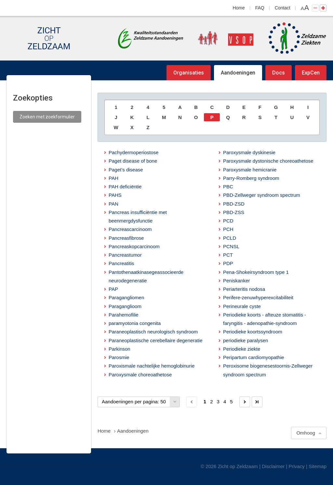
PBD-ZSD (234, 204)
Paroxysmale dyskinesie (249, 152)
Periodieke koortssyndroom (252, 331)
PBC (228, 186)
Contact (282, 7)
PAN (113, 204)
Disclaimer (273, 466)
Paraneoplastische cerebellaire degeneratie (156, 340)
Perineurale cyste (242, 306)
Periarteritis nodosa (244, 289)
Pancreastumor (125, 255)
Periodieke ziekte (241, 349)
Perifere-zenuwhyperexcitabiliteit (258, 297)
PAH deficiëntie (125, 186)
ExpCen (311, 73)
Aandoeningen (238, 73)
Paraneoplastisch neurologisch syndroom (153, 331)
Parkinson (119, 349)
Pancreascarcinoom (130, 229)
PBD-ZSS (233, 212)
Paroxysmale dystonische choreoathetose (268, 161)
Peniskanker (236, 280)
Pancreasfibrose (126, 238)
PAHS (115, 195)
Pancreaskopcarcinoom (134, 246)
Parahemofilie (124, 314)
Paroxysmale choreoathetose (140, 374)
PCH (228, 229)
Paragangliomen (126, 297)
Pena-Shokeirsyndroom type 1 (256, 272)
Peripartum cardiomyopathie (253, 357)
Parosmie (119, 357)
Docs (278, 73)
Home (239, 7)
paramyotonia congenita (135, 323)
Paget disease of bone (133, 161)
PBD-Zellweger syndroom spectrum (261, 195)
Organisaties (188, 73)
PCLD (229, 238)
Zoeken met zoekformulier (47, 116)
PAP (113, 289)
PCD (228, 220)
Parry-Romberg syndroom (251, 178)
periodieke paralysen (245, 340)
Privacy (297, 466)
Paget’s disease (126, 169)
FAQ (259, 7)
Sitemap (317, 466)
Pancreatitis (121, 263)
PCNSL (231, 246)
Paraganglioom (125, 306)
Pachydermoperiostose (133, 152)
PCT (228, 255)
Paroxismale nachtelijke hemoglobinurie (151, 366)
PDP (228, 263)
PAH (113, 178)
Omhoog (305, 433)
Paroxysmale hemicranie (249, 169)
